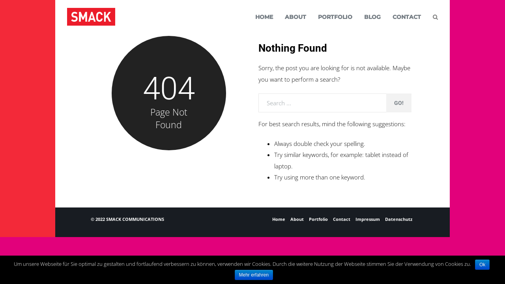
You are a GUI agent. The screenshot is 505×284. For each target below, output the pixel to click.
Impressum (367, 219)
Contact (341, 219)
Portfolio (318, 219)
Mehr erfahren (254, 275)
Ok (482, 264)
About (297, 219)
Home (278, 219)
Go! (399, 103)
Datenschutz (398, 219)
